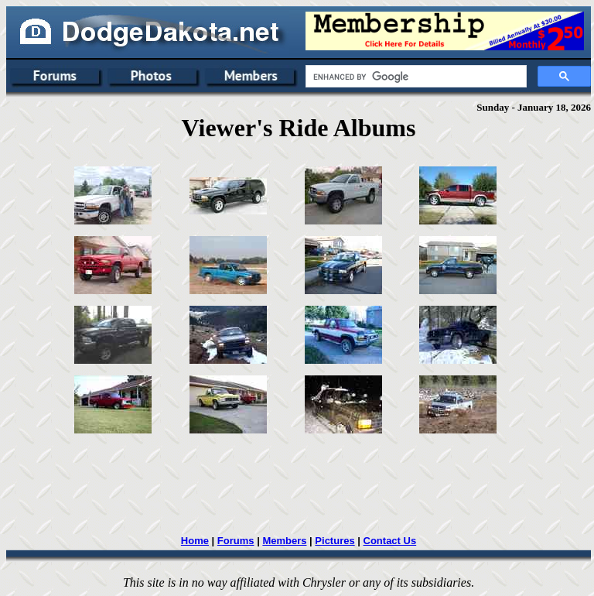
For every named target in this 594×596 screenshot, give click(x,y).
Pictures (334, 540)
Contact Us (390, 540)
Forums (235, 540)
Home (195, 540)
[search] (414, 77)
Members (284, 540)
